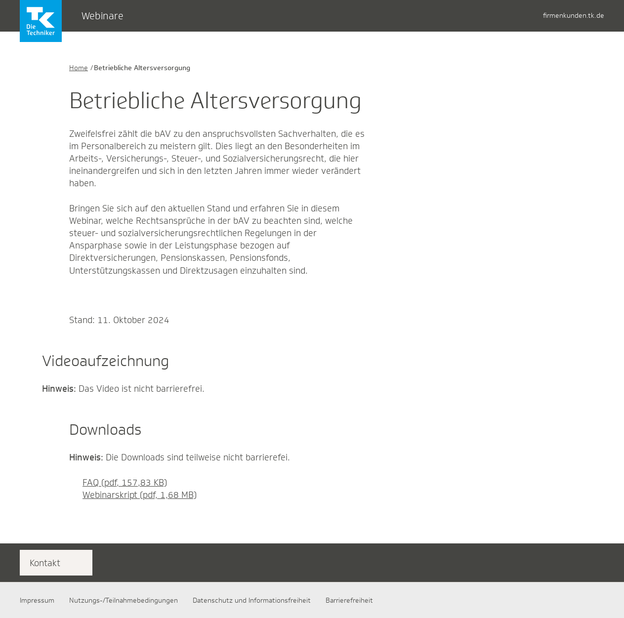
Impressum (37, 600)
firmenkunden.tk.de (573, 15)
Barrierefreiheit (349, 600)
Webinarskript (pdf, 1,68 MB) (133, 495)
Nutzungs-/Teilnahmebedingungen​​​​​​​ (123, 600)
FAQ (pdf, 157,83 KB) (118, 483)
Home (78, 67)
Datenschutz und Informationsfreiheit (252, 600)
